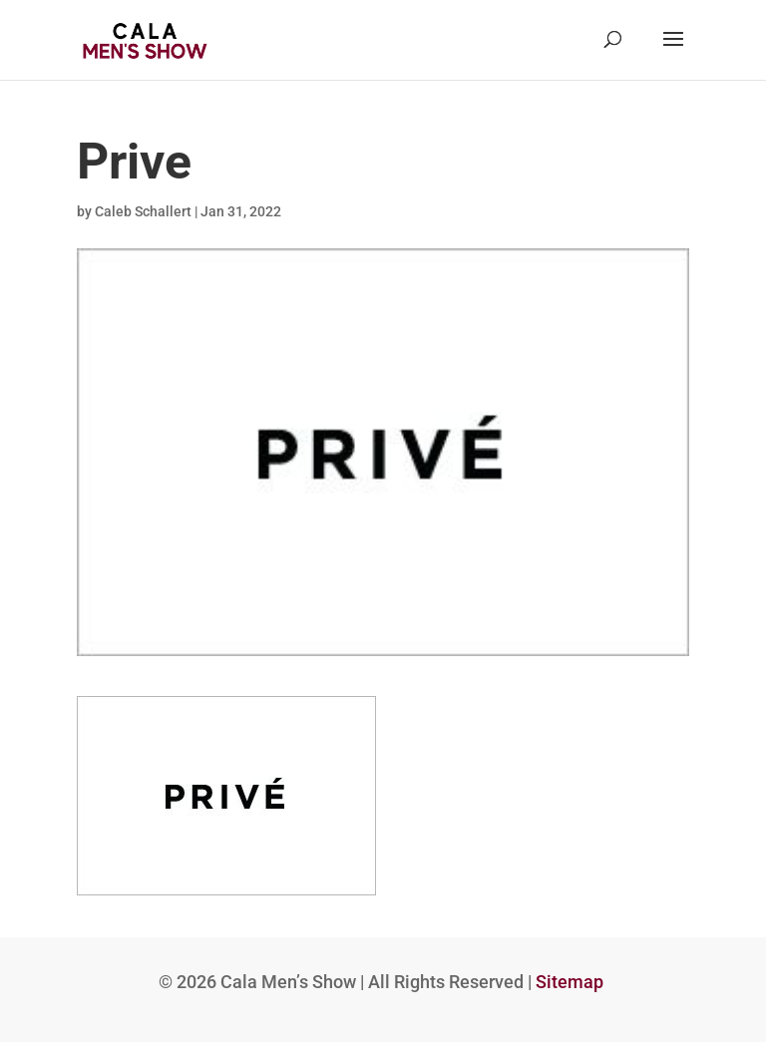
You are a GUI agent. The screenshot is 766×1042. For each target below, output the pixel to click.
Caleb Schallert (143, 211)
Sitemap (569, 981)
